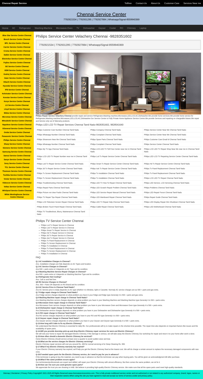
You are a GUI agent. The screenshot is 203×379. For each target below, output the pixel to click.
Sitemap (6, 373)
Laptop (143, 28)
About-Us (155, 3)
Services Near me (192, 3)
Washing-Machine (43, 28)
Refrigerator (25, 28)
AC (13, 28)
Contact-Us (141, 3)
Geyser (102, 28)
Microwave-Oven (64, 28)
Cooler (113, 28)
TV (77, 28)
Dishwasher (89, 28)
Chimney (131, 28)
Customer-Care (171, 3)
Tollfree (128, 3)
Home (5, 28)
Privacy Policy (27, 373)
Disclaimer (15, 373)
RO (121, 28)
